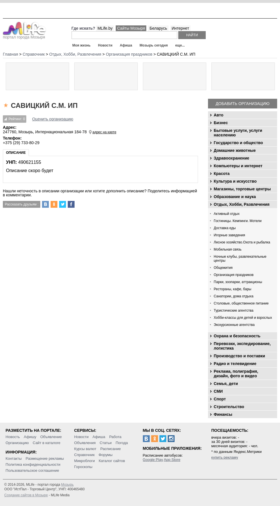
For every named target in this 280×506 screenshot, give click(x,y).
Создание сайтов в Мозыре (26, 495)
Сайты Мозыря (131, 28)
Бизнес (221, 122)
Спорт (220, 399)
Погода (122, 443)
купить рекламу (224, 457)
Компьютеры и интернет (238, 166)
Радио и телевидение (235, 363)
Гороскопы (83, 467)
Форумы (106, 455)
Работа (115, 437)
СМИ (218, 391)
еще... (180, 45)
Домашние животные (235, 150)
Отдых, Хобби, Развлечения (241, 204)
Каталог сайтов (112, 461)
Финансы (223, 414)
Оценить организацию (52, 119)
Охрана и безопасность (237, 336)
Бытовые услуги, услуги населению (238, 132)
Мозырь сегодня (154, 45)
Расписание (110, 449)
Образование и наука (235, 196)
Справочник (84, 455)
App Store (172, 459)
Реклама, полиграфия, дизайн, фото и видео (236, 373)
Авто (218, 115)
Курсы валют (85, 449)
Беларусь (158, 28)
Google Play (153, 459)
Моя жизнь (81, 45)
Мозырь (67, 485)
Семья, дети (226, 383)
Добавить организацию (242, 103)
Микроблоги (84, 461)
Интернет (180, 28)
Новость (13, 437)
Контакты (14, 458)
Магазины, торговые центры (242, 189)
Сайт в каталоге (47, 443)
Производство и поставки (239, 356)
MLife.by (105, 28)
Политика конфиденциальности (33, 464)
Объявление (51, 437)
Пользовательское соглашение (32, 470)
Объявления (85, 443)
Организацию (17, 443)
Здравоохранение (231, 158)
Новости (105, 45)
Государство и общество (238, 142)
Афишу (30, 437)
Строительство (229, 406)
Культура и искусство (235, 181)
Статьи (106, 443)
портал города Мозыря (24, 35)
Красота (222, 173)
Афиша (126, 45)
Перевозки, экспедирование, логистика (242, 345)
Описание (16, 153)
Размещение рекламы (45, 458)
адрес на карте (105, 132)
